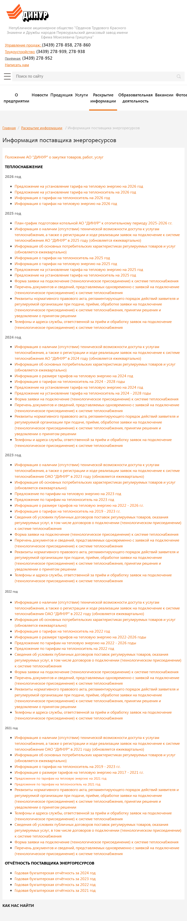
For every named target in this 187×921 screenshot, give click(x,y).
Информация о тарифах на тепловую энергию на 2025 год (66, 263)
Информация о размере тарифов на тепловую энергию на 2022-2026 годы (80, 636)
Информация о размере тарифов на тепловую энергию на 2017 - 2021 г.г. (79, 772)
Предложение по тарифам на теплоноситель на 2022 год (64, 648)
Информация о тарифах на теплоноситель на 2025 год (62, 257)
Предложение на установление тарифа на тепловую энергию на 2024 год (79, 387)
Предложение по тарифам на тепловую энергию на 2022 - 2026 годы (75, 642)
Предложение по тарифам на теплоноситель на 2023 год (64, 499)
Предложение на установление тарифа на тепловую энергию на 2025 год (79, 269)
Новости (40, 94)
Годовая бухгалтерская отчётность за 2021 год (55, 890)
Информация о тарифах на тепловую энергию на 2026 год (66, 203)
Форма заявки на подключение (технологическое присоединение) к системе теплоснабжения (96, 280)
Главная (9, 127)
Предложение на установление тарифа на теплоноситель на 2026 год (75, 191)
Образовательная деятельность (135, 97)
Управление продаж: (23, 44)
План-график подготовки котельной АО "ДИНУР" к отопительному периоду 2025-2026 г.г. (93, 222)
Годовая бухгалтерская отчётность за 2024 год (55, 872)
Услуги (81, 94)
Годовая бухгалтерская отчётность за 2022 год (55, 884)
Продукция (61, 94)
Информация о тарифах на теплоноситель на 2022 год (62, 631)
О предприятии (16, 97)
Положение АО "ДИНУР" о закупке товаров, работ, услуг (54, 156)
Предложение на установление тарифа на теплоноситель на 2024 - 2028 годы (83, 393)
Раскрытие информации (103, 97)
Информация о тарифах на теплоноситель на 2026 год (62, 197)
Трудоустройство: (20, 51)
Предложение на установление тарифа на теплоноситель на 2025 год (75, 274)
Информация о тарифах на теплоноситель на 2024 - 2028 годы (70, 381)
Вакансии (164, 94)
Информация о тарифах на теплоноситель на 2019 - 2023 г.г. (67, 511)
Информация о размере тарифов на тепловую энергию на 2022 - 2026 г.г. (79, 505)
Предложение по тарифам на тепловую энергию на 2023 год (68, 493)
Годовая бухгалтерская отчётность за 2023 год (55, 878)
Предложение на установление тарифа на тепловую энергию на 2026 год (79, 186)
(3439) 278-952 (28, 58)
